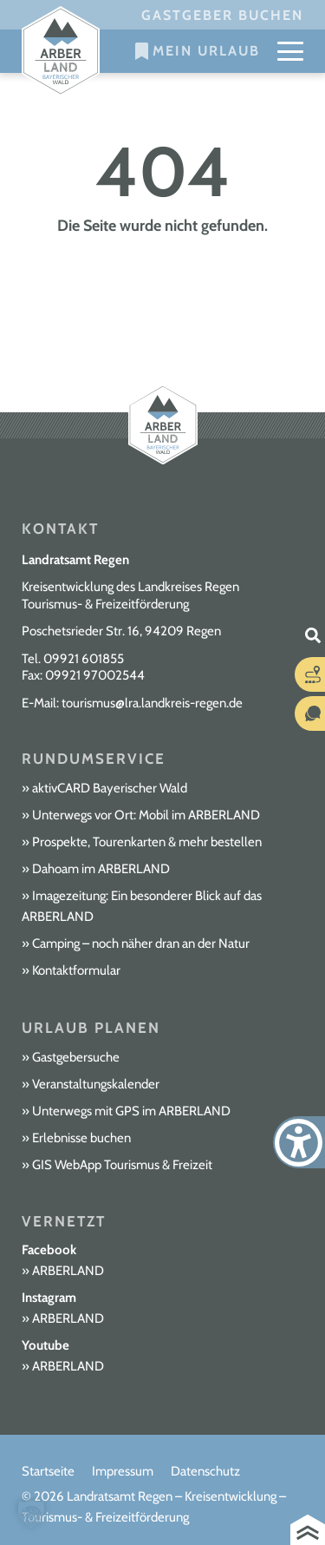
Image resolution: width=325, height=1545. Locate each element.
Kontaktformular (76, 970)
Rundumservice (94, 758)
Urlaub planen (91, 1027)
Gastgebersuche (76, 1057)
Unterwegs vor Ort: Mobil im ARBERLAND (146, 815)
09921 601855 (83, 659)
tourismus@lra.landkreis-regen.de (152, 703)
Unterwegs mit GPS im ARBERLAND (131, 1111)
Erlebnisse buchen (81, 1138)
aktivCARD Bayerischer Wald (109, 788)
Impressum (122, 1471)
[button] (31, 1514)
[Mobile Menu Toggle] (290, 51)
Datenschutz (205, 1471)
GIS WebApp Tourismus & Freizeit (122, 1165)
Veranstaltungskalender (95, 1084)
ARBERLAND (68, 1271)
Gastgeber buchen (222, 15)
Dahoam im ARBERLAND (101, 869)
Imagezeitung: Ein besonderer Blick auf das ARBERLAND (142, 906)
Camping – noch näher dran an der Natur (141, 943)
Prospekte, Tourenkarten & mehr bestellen (147, 842)
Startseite (48, 1471)
